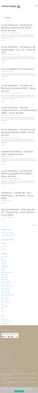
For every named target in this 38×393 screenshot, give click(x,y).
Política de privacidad (5, 346)
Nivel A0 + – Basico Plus (6, 281)
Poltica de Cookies (5, 349)
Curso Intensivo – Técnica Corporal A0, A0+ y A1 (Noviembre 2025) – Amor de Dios (19, 110)
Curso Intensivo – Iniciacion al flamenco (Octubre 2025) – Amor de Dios (18, 88)
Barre (2, 258)
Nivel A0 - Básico (9, 32)
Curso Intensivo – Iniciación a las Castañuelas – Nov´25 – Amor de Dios (18, 50)
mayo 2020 (3, 249)
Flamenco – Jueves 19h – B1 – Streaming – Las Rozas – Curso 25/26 (17, 196)
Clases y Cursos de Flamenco (7, 358)
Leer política (21, 391)
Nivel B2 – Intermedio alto (6, 293)
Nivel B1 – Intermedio (5, 290)
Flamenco (3, 32)
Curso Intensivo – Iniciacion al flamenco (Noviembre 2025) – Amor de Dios (16, 28)
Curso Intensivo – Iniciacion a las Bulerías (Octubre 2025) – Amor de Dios (18, 132)
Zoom (2, 307)
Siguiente (34, 225)
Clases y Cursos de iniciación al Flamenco (9, 361)
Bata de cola (3, 259)
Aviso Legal (3, 343)
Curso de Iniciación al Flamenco (7, 235)
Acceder (3, 317)
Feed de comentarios (5, 321)
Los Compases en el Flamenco (17, 69)
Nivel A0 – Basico (4, 274)
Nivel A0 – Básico (4, 275)
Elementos (3, 268)
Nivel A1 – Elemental (5, 284)
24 (19, 225)
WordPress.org (4, 323)
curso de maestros (5, 265)
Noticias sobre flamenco (6, 364)
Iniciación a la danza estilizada (7, 232)
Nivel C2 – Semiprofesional (6, 302)
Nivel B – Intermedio (5, 288)
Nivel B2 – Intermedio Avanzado (7, 295)
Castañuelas (3, 261)
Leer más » (3, 40)
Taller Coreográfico (5, 306)
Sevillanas (3, 304)
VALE (16, 391)
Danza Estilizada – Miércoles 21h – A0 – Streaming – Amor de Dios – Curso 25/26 (19, 212)
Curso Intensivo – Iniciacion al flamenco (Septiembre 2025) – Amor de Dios (17, 174)
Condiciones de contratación (7, 352)
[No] (36, 390)
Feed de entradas (4, 319)
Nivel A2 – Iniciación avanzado (7, 286)
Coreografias (3, 263)
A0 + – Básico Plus (5, 256)
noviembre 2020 (4, 246)
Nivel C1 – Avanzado (5, 297)
